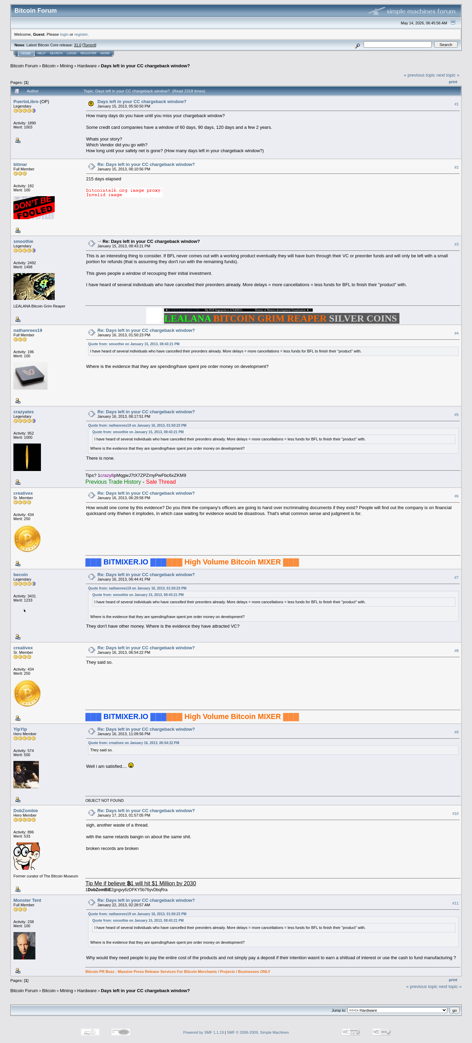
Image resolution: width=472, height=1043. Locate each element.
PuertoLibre (26, 101)
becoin (20, 574)
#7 (456, 577)
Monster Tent (27, 900)
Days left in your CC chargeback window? (145, 65)
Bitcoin (49, 65)
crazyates (23, 411)
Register (88, 53)
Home (26, 53)
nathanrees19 (27, 330)
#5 (456, 415)
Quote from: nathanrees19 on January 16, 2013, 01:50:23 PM (137, 425)
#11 (455, 903)
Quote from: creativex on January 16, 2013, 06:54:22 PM (133, 743)
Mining (66, 65)
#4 (456, 333)
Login (71, 53)
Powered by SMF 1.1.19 (203, 1032)
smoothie (23, 241)
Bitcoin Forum (24, 65)
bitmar (20, 164)
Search (56, 53)
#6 (456, 496)
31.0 (77, 45)
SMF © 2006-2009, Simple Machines (258, 1032)
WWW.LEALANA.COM (185, 310)
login (64, 34)
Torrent (89, 45)
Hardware (87, 65)
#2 (456, 167)
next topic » (448, 75)
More (105, 53)
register (80, 34)
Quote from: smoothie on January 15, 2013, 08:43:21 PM (134, 344)
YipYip (20, 729)
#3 (456, 244)
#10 (455, 813)
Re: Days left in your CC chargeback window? (146, 164)
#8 (456, 651)
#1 (456, 104)
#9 (456, 732)
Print (453, 82)
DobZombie (25, 810)
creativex (23, 493)
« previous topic (419, 75)
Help (41, 53)
